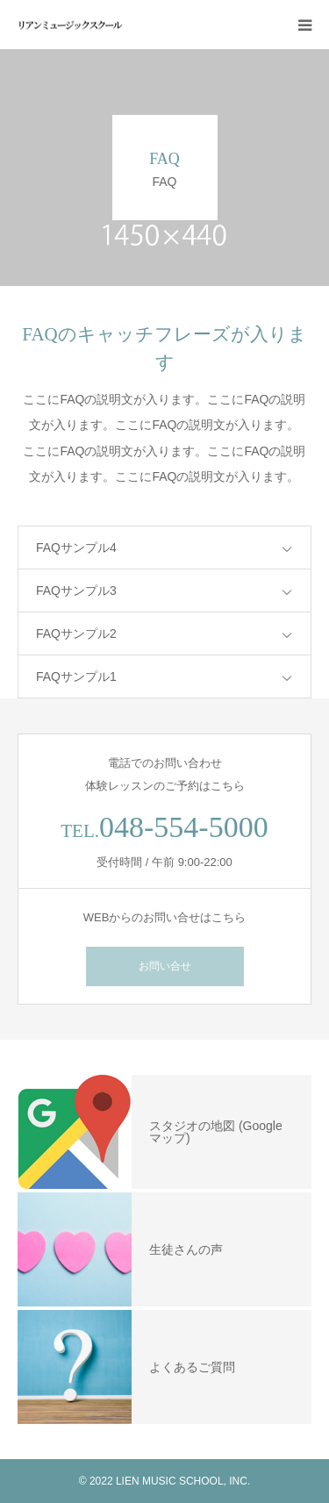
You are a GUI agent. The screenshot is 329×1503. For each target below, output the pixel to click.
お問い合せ (165, 966)
